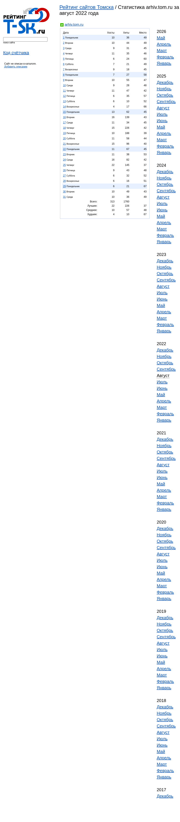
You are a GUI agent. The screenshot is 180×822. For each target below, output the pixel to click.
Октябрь (165, 95)
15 (64, 111)
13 (64, 101)
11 (64, 90)
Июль (162, 114)
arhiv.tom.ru (74, 25)
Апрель (164, 44)
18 (64, 127)
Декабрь (165, 82)
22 (64, 149)
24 (64, 159)
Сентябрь (166, 101)
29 (64, 186)
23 (64, 154)
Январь (164, 63)
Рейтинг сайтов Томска (86, 7)
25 (64, 165)
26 (64, 170)
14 (64, 106)
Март (162, 50)
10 (64, 85)
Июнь (162, 120)
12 (64, 96)
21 (64, 143)
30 (64, 191)
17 (64, 122)
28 (64, 180)
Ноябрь (164, 88)
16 (64, 117)
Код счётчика (16, 52)
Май (161, 37)
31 (64, 196)
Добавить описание (15, 66)
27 (64, 175)
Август (163, 108)
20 (64, 138)
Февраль (165, 57)
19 (64, 133)
